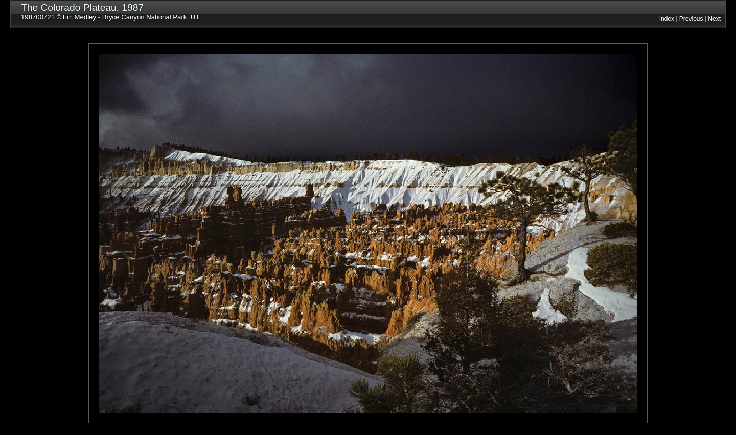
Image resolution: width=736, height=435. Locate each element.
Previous (691, 18)
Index (666, 18)
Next (714, 18)
